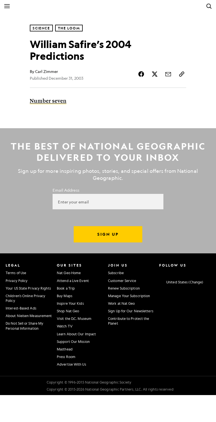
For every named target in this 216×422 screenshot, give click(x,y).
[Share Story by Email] (168, 74)
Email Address (66, 189)
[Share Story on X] (154, 74)
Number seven (48, 101)
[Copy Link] (181, 74)
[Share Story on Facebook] (141, 74)
